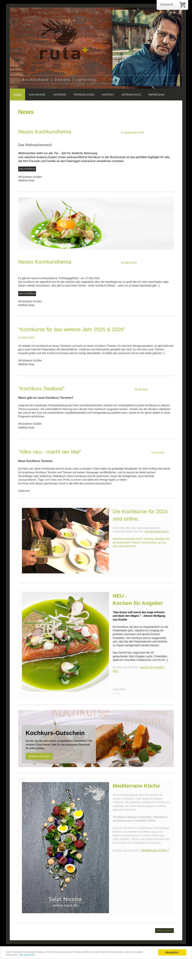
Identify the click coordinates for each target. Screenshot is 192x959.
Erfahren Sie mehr (39, 756)
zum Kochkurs (27, 168)
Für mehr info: (47, 955)
